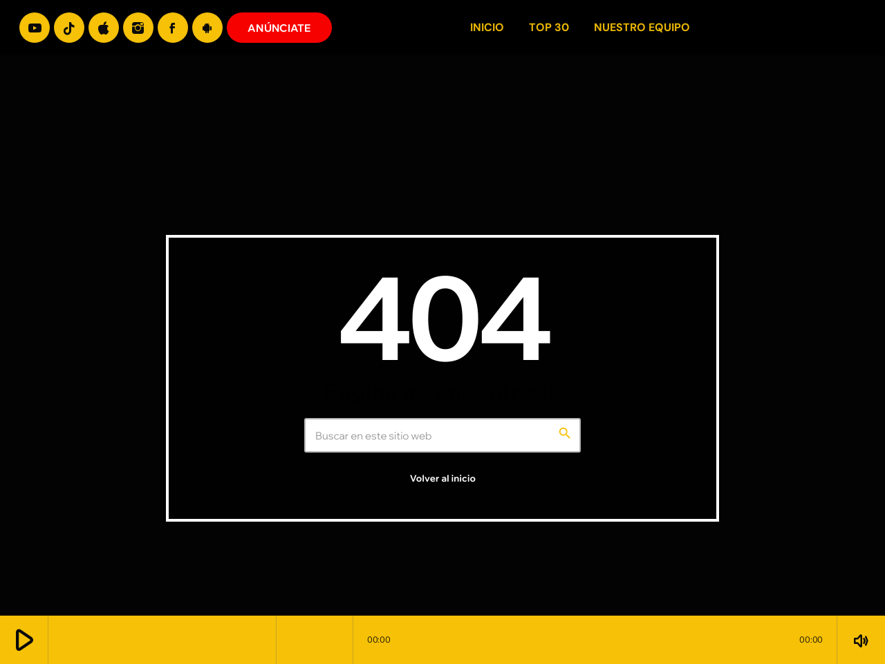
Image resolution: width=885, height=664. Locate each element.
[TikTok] (69, 27)
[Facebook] (173, 27)
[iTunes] (103, 27)
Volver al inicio (443, 478)
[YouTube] (34, 27)
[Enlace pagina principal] (849, 27)
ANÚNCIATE (279, 28)
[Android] (207, 27)
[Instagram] (138, 27)
